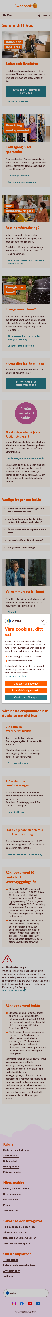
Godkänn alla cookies (26, 683)
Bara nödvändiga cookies (26, 690)
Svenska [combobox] (16, 620)
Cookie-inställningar (26, 697)
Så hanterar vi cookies (15, 676)
